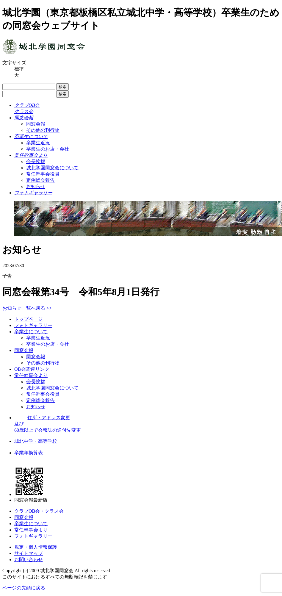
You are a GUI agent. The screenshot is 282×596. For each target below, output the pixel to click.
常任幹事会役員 (42, 173)
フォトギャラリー (33, 325)
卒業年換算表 (28, 452)
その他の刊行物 (42, 130)
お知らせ (35, 186)
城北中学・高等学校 (35, 441)
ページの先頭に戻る (23, 587)
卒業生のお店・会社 (47, 148)
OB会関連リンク (31, 369)
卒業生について (31, 331)
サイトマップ (28, 553)
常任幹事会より (31, 375)
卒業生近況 (38, 142)
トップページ (28, 319)
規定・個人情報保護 (35, 547)
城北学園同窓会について (52, 167)
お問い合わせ (28, 559)
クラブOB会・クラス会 (39, 511)
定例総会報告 (40, 180)
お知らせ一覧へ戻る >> (27, 308)
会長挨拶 (35, 161)
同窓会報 (35, 123)
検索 (62, 87)
